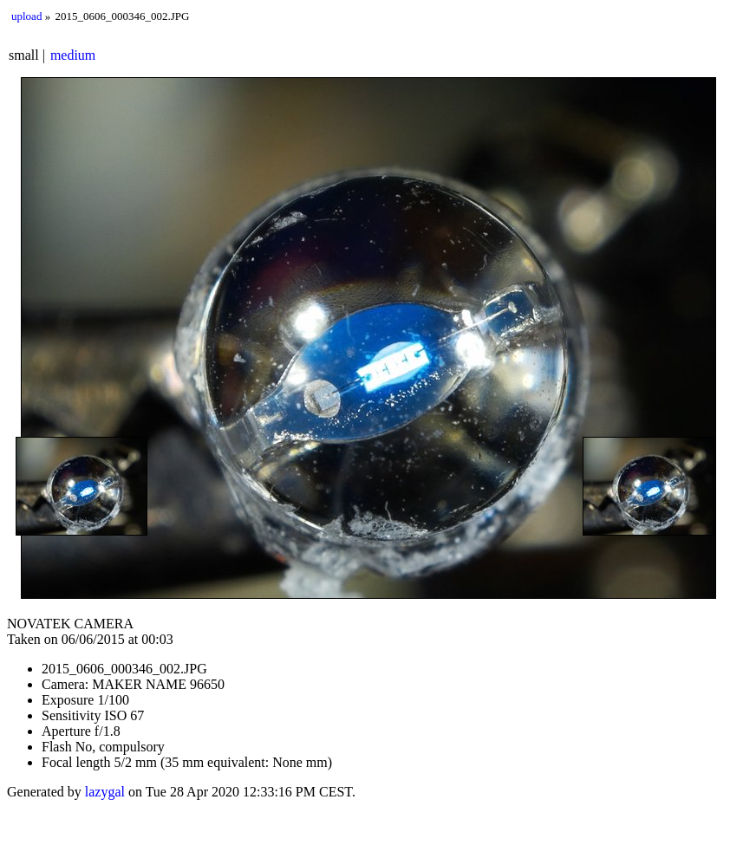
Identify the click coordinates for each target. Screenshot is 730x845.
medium (72, 55)
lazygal (105, 791)
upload (26, 16)
